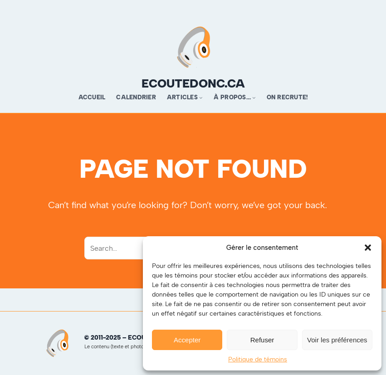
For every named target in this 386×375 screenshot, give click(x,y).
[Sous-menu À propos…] (254, 97)
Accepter (187, 340)
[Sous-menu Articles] (201, 97)
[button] (367, 247)
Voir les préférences (337, 340)
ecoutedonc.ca (193, 83)
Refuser (262, 340)
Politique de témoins (257, 359)
